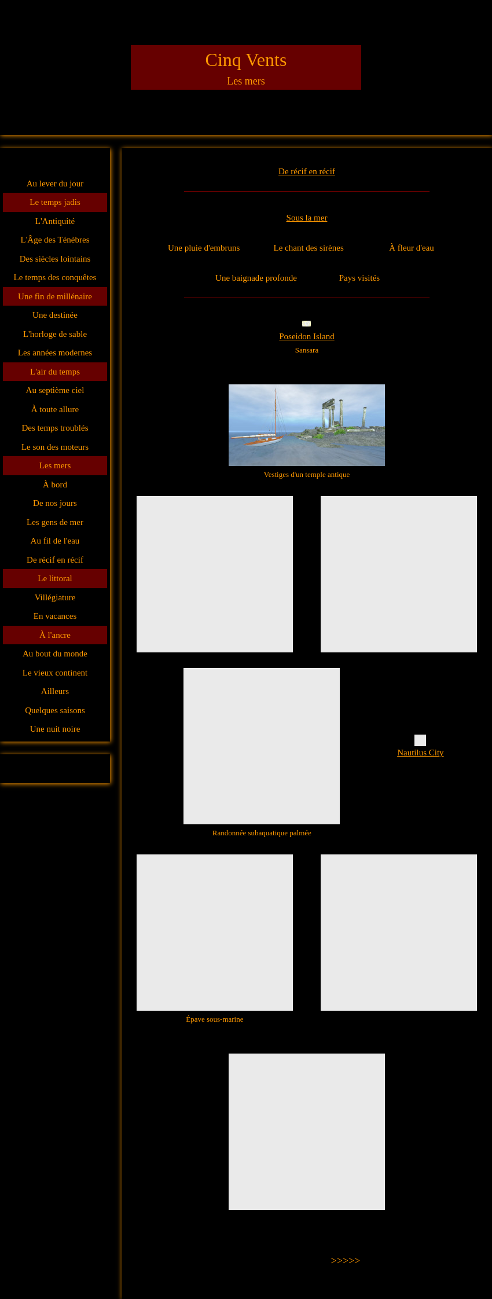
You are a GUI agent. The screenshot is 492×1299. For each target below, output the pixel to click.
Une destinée (55, 315)
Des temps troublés (55, 427)
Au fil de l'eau (55, 540)
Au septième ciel (55, 390)
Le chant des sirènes (309, 247)
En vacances (55, 616)
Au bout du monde (55, 653)
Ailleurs (55, 691)
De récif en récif (55, 559)
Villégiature (55, 597)
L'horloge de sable (55, 334)
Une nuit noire (55, 728)
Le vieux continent (55, 672)
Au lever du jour (55, 183)
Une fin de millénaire (55, 296)
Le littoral (55, 578)
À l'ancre (55, 635)
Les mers (55, 465)
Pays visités (359, 277)
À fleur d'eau (411, 247)
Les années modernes (55, 352)
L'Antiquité (55, 221)
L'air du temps (55, 371)
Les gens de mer (55, 522)
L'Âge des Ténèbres (54, 239)
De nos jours (55, 503)
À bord (55, 484)
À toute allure (55, 409)
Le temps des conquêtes (55, 277)
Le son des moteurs (55, 447)
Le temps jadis (55, 202)
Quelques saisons (55, 710)
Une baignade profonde (256, 277)
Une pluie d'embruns (204, 247)
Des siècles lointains (55, 258)
